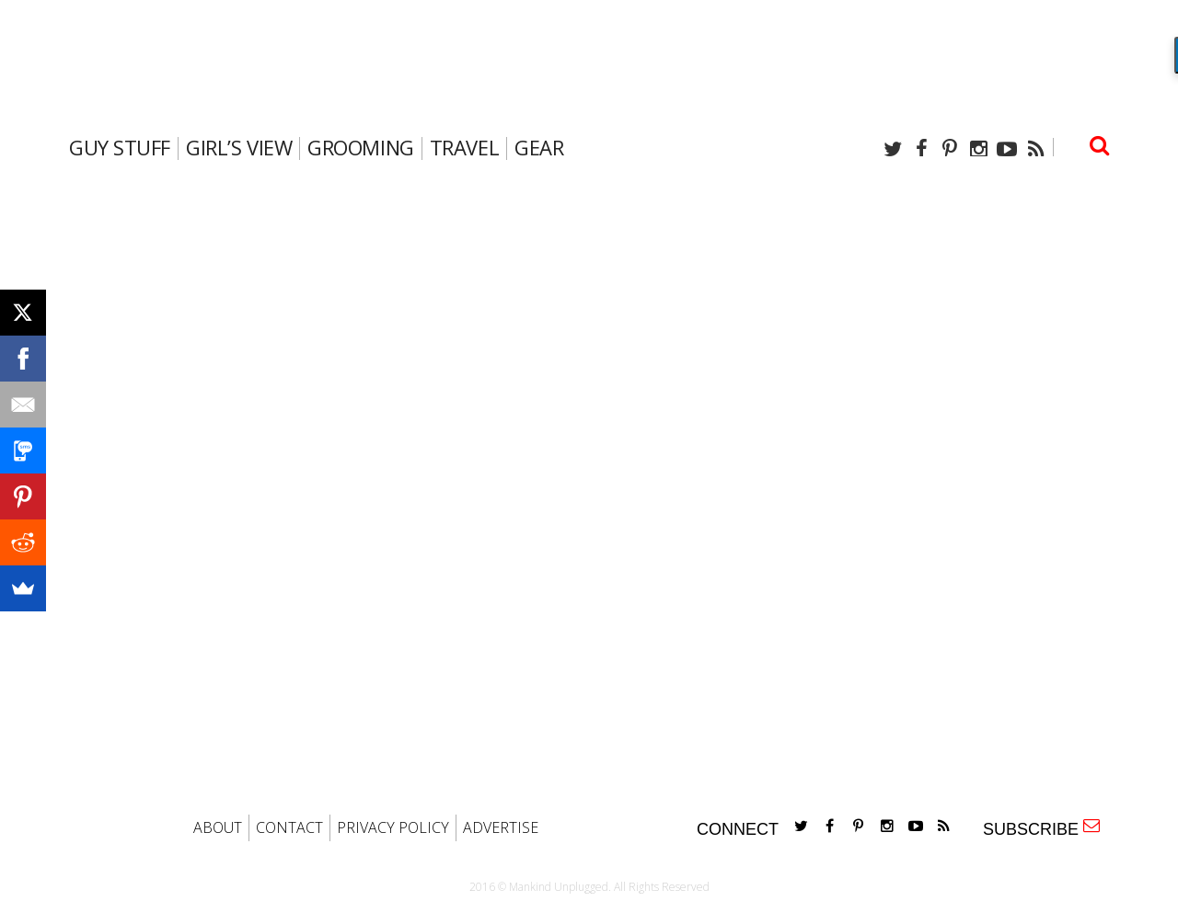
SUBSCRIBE (1041, 827)
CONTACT (289, 827)
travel (464, 147)
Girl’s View (239, 147)
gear (538, 147)
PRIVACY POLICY (393, 827)
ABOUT (217, 827)
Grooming (360, 147)
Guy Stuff (119, 147)
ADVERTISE (500, 827)
